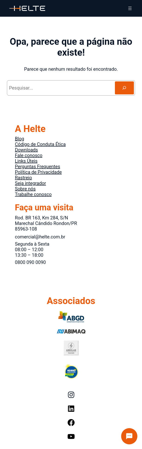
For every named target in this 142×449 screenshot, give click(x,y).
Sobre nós (25, 189)
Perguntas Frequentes (37, 166)
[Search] (124, 87)
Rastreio (23, 177)
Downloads (26, 150)
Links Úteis (26, 161)
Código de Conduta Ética (40, 144)
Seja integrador (30, 183)
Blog (19, 138)
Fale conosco (28, 155)
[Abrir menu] (130, 8)
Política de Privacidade (38, 172)
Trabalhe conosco (33, 194)
